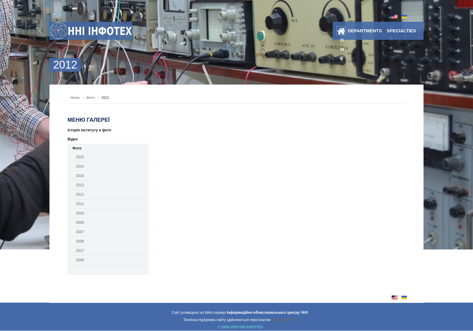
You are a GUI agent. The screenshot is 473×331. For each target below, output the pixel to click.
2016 (80, 176)
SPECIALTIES (401, 30)
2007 (80, 232)
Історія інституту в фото (89, 130)
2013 (80, 185)
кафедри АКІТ (283, 320)
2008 (80, 241)
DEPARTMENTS (365, 30)
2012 (80, 194)
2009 (80, 222)
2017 (80, 251)
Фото (91, 97)
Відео (73, 139)
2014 (80, 166)
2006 (80, 260)
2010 (80, 213)
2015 (80, 157)
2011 (80, 204)
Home (342, 32)
